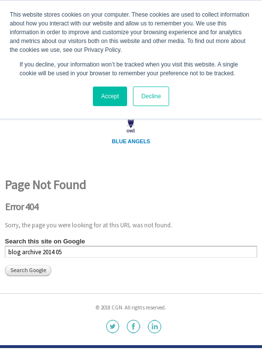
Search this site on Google (45, 241)
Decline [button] (151, 96)
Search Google (28, 270)
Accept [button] (110, 96)
